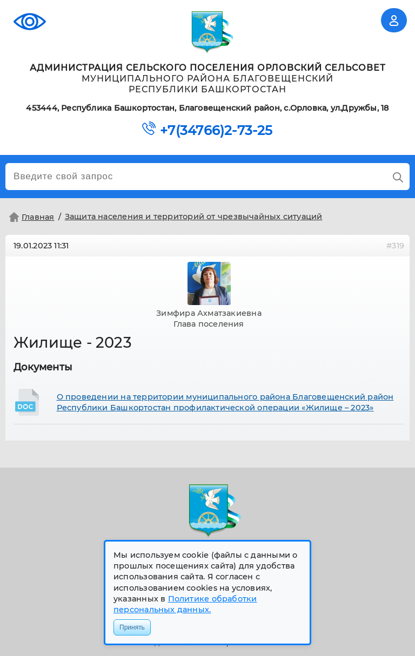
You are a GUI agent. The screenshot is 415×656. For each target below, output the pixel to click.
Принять (132, 627)
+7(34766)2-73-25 (216, 130)
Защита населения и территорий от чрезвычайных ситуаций (194, 216)
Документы (43, 367)
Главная (30, 217)
